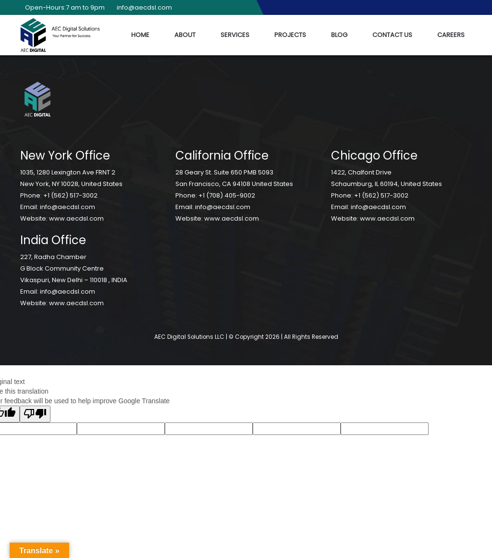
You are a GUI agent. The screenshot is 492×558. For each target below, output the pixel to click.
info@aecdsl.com (142, 7)
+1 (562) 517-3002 (70, 195)
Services (235, 34)
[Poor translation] (35, 414)
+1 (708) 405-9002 (226, 195)
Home (140, 34)
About (185, 34)
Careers (451, 34)
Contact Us (392, 34)
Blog (339, 34)
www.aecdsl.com (76, 218)
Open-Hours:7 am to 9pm (62, 7)
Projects (290, 34)
